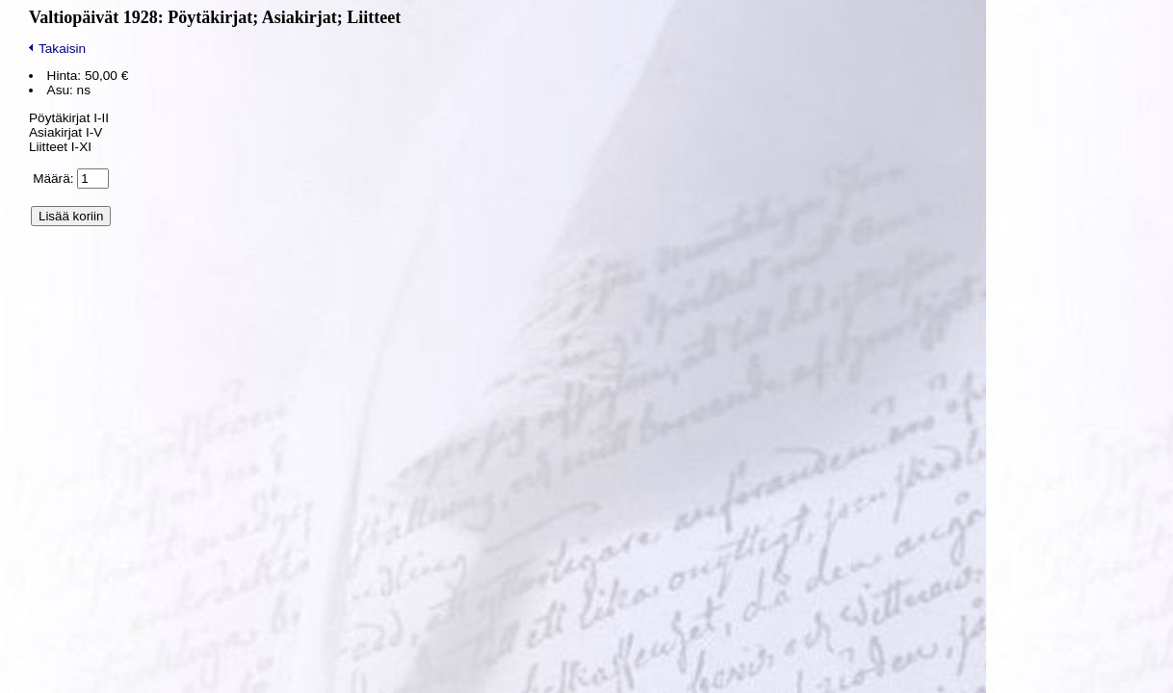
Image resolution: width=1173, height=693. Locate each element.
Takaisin (57, 48)
